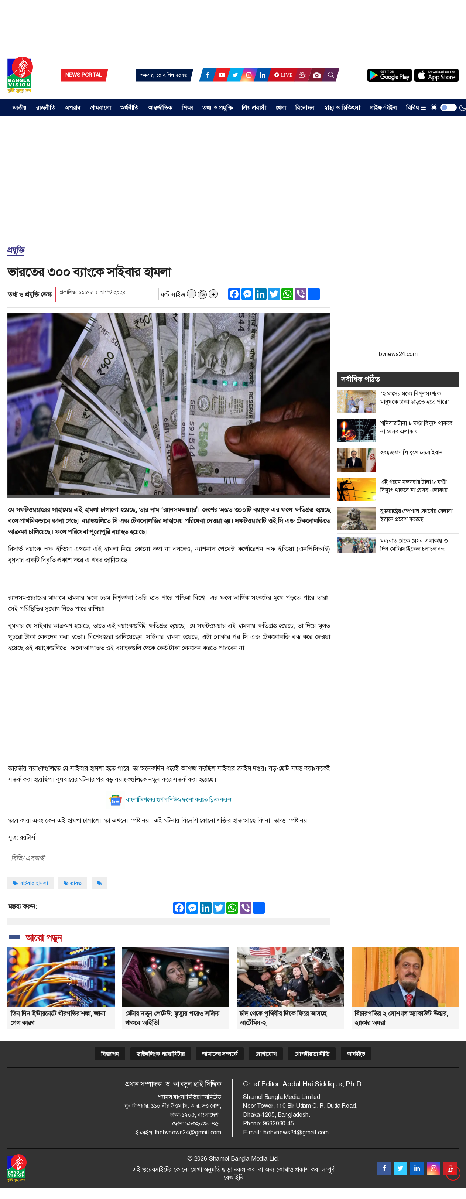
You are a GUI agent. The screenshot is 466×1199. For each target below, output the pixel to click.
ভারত (73, 883)
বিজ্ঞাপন (110, 1054)
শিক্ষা (187, 108)
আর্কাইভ (356, 1054)
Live (282, 75)
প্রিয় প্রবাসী (254, 108)
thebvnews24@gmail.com (188, 1132)
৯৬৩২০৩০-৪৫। (203, 1123)
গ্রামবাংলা (100, 108)
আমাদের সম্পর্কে (219, 1054)
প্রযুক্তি (15, 250)
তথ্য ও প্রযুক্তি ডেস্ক (29, 294)
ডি (202, 294)
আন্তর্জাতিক (160, 108)
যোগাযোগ (266, 1054)
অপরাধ (72, 108)
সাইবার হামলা (30, 883)
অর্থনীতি (129, 108)
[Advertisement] (233, 27)
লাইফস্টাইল (383, 108)
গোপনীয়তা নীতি (311, 1054)
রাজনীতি (45, 108)
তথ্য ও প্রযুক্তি (217, 108)
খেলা (280, 108)
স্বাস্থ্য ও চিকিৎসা (342, 108)
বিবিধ (416, 108)
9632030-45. (279, 1123)
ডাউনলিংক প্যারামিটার (161, 1054)
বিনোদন (304, 108)
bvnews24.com (398, 354)
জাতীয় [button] (19, 108)
